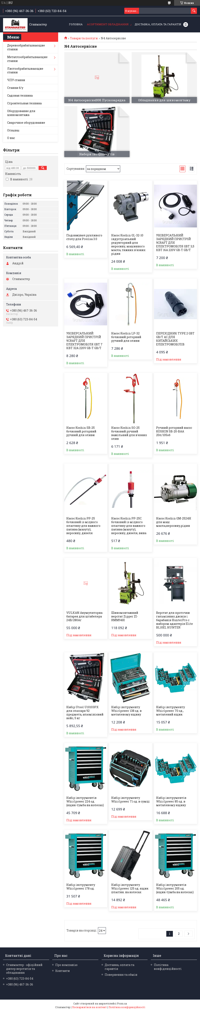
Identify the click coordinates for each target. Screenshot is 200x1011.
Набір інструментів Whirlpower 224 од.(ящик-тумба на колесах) (85, 801)
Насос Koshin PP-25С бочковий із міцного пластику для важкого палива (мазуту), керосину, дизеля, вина (128, 526)
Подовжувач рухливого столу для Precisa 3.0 (84, 237)
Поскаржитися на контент (89, 1007)
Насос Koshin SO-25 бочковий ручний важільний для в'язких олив (129, 433)
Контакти (62, 971)
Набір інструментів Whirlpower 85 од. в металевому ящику (171, 801)
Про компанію (66, 965)
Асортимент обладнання (108, 24)
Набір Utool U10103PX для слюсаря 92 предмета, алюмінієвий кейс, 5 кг (84, 712)
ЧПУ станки (16, 80)
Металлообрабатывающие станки (27, 59)
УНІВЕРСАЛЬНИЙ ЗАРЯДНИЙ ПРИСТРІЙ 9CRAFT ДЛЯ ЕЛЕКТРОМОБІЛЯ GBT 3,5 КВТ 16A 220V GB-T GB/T (175, 243)
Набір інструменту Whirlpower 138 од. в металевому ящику (126, 710)
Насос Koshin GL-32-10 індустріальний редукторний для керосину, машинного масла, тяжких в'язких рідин (128, 245)
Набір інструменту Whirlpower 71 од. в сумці (130, 799)
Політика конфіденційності (168, 967)
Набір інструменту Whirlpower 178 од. (80, 886)
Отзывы (13, 130)
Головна (76, 24)
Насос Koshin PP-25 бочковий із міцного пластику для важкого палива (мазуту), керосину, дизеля (83, 526)
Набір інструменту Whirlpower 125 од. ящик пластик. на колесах (129, 888)
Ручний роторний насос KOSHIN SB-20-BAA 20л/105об (174, 431)
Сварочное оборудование (26, 123)
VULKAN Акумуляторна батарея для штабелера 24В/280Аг (84, 616)
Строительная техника (24, 103)
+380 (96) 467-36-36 (19, 984)
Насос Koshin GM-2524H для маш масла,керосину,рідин (173, 522)
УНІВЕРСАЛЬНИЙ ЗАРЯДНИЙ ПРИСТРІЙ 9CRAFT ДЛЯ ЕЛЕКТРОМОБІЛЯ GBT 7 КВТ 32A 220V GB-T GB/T (84, 341)
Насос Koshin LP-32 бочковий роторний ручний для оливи (126, 337)
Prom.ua (122, 1003)
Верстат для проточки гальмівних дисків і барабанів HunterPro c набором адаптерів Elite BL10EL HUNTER (174, 620)
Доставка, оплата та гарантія (158, 24)
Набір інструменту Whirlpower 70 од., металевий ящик (170, 710)
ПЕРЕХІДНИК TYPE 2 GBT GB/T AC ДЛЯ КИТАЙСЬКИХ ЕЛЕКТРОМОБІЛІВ (175, 339)
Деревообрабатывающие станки (26, 47)
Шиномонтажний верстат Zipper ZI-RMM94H (124, 616)
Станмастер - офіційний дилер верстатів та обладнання (24, 969)
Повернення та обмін (121, 975)
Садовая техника (20, 95)
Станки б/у (15, 88)
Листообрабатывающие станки (25, 70)
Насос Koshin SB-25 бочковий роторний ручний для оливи (81, 431)
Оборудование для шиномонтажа (21, 113)
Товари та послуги (84, 38)
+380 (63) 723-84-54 (19, 978)
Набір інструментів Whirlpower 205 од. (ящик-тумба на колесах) (175, 888)
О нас (11, 138)
